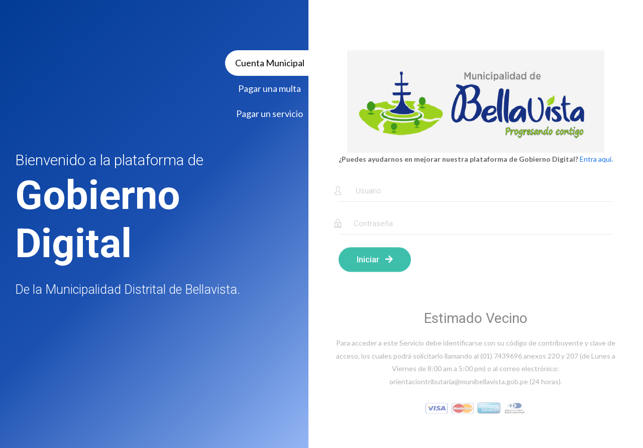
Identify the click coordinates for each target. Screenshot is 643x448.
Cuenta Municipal (269, 62)
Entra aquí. (596, 159)
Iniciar (375, 263)
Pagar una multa (269, 88)
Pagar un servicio (269, 113)
